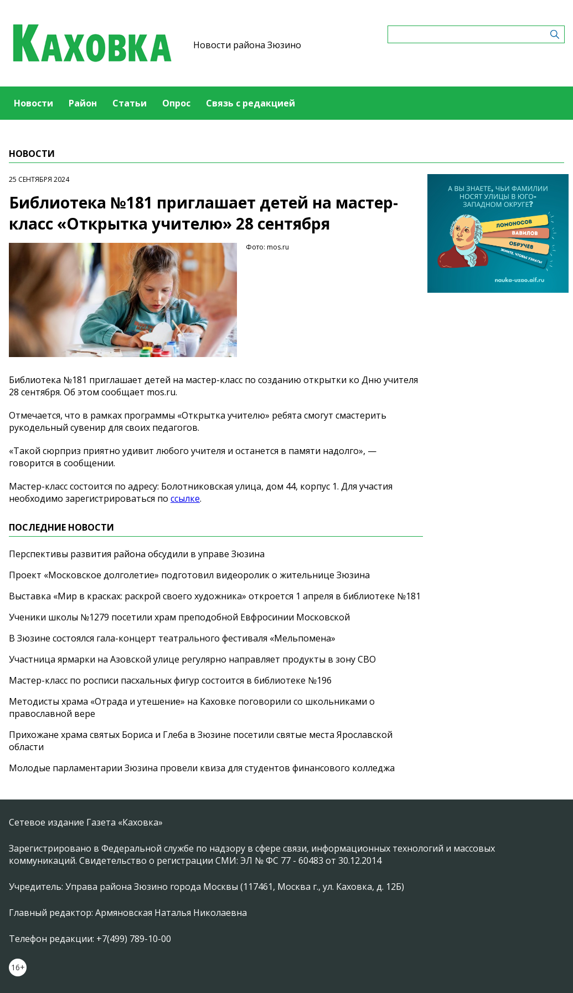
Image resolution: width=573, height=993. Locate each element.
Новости (33, 103)
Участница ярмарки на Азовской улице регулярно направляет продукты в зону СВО (192, 659)
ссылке (185, 498)
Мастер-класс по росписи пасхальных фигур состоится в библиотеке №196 (170, 680)
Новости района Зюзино (247, 44)
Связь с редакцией (250, 103)
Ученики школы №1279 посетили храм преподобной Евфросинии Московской (179, 617)
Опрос (176, 103)
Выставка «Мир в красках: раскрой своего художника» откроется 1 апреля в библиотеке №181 (215, 596)
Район (83, 103)
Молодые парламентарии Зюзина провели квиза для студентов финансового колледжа (202, 768)
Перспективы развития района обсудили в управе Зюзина (137, 554)
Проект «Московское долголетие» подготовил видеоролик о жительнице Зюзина (189, 575)
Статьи (129, 103)
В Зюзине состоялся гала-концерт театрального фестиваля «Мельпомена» (172, 638)
